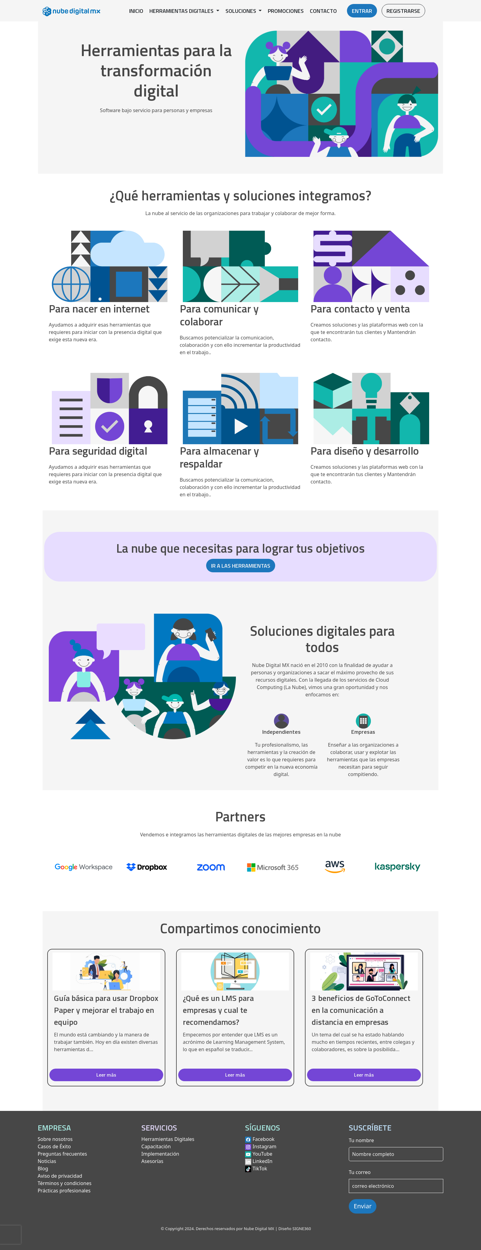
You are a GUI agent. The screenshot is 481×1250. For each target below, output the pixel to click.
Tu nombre (361, 1140)
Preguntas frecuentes (62, 1153)
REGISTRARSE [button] (403, 11)
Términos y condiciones (65, 1183)
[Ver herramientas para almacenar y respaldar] (241, 423)
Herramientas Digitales (167, 1139)
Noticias (47, 1161)
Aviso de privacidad (60, 1175)
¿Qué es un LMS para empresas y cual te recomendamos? (218, 1010)
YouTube (262, 1153)
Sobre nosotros (55, 1139)
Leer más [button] (106, 1074)
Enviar (362, 1206)
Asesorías (152, 1161)
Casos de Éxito (54, 1146)
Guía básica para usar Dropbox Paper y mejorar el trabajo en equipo (106, 1010)
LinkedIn (262, 1161)
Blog (43, 1168)
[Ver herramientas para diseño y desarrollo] (371, 416)
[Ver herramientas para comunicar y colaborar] (241, 281)
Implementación (160, 1153)
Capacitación (156, 1146)
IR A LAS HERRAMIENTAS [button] (240, 566)
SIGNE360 (301, 1228)
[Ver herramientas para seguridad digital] (110, 416)
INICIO (136, 11)
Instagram (264, 1146)
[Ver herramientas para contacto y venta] (371, 274)
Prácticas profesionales (64, 1190)
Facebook (263, 1139)
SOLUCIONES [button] (241, 11)
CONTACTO (323, 11)
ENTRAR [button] (362, 11)
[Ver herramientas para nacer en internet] (110, 274)
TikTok (259, 1168)
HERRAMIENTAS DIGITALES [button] (182, 11)
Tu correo (360, 1172)
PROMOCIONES (286, 11)
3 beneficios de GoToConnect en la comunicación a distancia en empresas (361, 1010)
